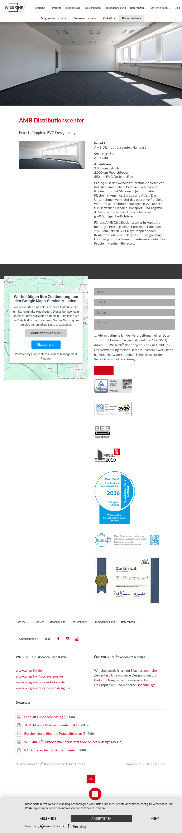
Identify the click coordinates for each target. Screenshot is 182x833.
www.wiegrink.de (29, 670)
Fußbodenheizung (115, 7)
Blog (177, 7)
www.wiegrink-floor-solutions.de (40, 682)
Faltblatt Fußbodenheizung (39, 717)
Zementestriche (84, 18)
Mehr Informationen (46, 333)
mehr (154, 818)
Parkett (56, 7)
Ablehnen (48, 818)
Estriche (41, 7)
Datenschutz (154, 764)
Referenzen (138, 7)
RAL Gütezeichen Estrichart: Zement (47, 750)
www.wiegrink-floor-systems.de (39, 676)
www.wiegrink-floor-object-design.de (43, 688)
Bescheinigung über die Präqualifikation (49, 733)
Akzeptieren (46, 344)
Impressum (133, 764)
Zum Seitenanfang (91, 779)
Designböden (93, 7)
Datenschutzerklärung (118, 359)
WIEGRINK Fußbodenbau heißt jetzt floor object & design (63, 742)
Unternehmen (160, 7)
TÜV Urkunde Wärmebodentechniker (47, 725)
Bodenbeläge (73, 7)
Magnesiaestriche (53, 18)
